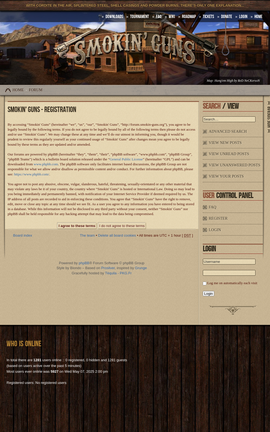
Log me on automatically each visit (232, 283)
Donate (226, 16)
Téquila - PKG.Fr (118, 273)
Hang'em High (224, 81)
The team (87, 235)
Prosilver (108, 268)
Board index (22, 235)
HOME (258, 16)
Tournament (139, 16)
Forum (36, 90)
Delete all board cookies (117, 235)
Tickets (208, 16)
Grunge (141, 268)
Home (18, 90)
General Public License (126, 159)
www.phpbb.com (46, 164)
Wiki (172, 16)
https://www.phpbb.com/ (31, 174)
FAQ (159, 16)
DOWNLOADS (114, 16)
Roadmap (189, 16)
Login (243, 16)
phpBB (84, 263)
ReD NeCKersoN (249, 81)
